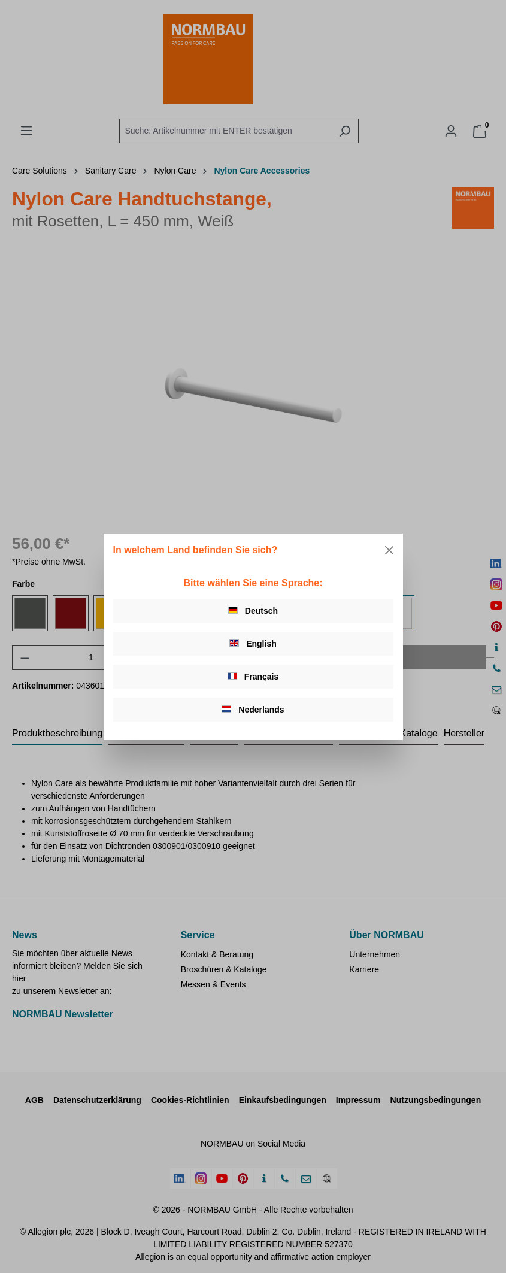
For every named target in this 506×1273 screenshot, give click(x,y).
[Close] (389, 550)
